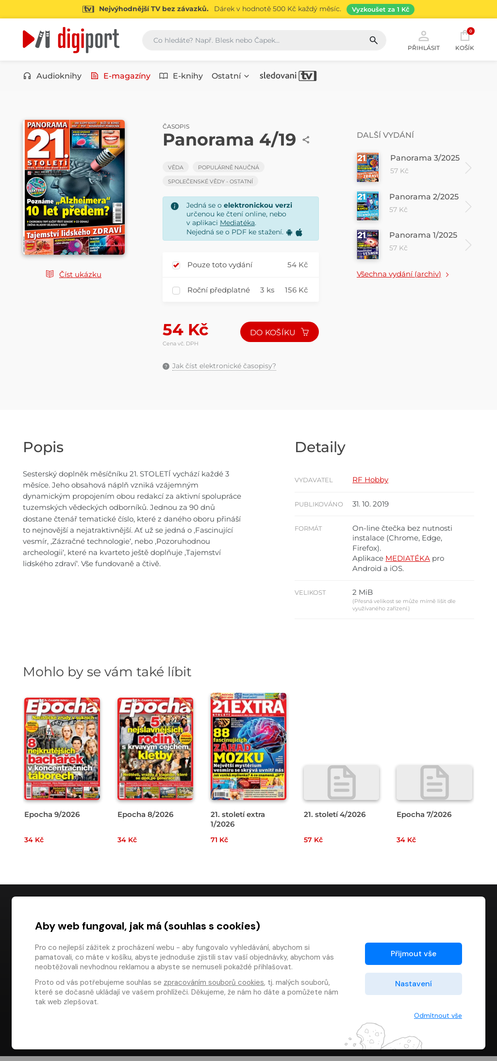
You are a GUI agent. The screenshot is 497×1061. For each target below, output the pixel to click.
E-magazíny (120, 76)
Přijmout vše (413, 953)
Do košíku (279, 333)
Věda (175, 168)
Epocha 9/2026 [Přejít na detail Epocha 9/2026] (52, 819)
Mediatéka (237, 224)
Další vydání (385, 136)
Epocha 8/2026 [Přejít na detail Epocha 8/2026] (145, 819)
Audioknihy (52, 76)
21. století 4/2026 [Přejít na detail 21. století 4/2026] (334, 819)
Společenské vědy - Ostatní (210, 182)
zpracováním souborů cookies (214, 982)
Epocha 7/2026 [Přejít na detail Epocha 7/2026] (424, 819)
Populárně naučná (228, 168)
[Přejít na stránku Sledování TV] (248, 9)
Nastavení (413, 984)
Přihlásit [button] (424, 40)
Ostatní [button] (231, 76)
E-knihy (181, 76)
